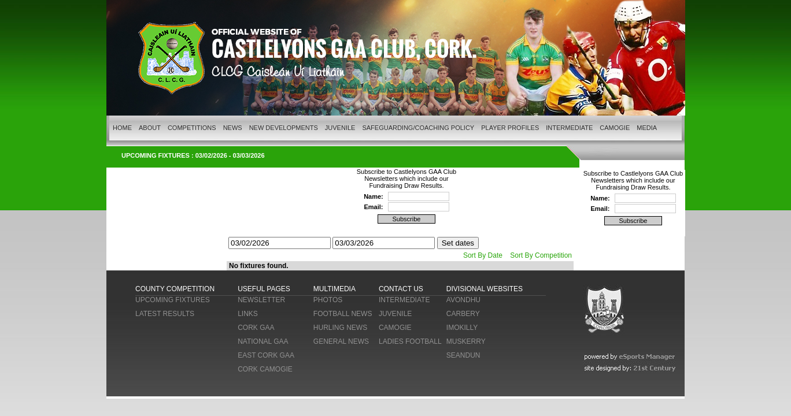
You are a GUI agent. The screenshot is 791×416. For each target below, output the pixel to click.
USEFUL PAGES (264, 289)
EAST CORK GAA (266, 355)
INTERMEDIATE (569, 127)
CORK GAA (256, 328)
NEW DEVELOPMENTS (283, 127)
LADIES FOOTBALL (410, 341)
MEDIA (647, 127)
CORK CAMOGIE (265, 369)
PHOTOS (327, 300)
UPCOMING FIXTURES (172, 300)
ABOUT (150, 127)
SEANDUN (463, 355)
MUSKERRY (466, 341)
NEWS (232, 127)
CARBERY (463, 314)
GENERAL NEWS (341, 341)
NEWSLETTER (261, 300)
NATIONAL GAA (263, 341)
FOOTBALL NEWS (342, 314)
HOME (122, 127)
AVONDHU (463, 300)
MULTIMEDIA (334, 289)
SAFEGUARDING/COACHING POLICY (418, 127)
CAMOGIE (615, 127)
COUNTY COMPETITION (175, 289)
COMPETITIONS (192, 127)
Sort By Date (482, 255)
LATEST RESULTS (164, 314)
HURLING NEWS (340, 328)
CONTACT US (401, 289)
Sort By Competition (541, 255)
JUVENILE (340, 127)
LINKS (248, 314)
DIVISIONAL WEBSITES (484, 289)
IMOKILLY (462, 328)
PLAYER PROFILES (510, 127)
